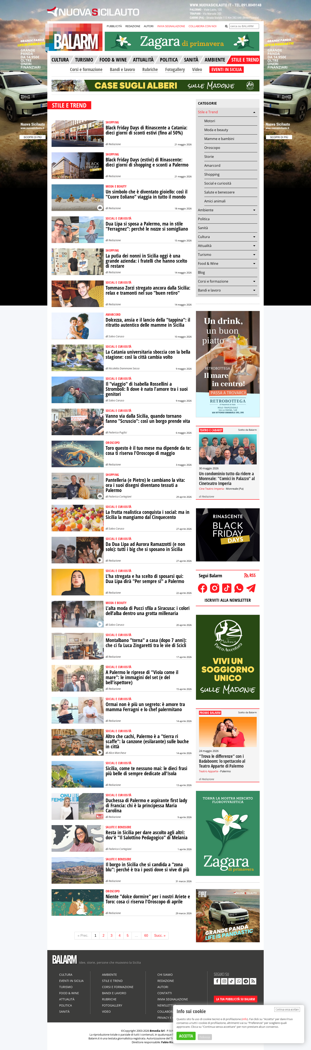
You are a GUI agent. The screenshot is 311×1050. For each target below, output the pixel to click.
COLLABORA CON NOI (203, 26)
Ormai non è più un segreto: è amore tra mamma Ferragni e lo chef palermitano (145, 707)
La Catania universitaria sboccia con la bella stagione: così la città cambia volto (148, 354)
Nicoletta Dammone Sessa (124, 368)
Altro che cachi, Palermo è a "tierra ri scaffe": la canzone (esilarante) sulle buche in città (147, 741)
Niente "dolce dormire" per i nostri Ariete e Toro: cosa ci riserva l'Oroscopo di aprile (148, 899)
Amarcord (212, 165)
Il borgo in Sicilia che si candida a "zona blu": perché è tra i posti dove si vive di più (147, 867)
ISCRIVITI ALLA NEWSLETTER (228, 600)
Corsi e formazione (86, 69)
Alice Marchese (117, 753)
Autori (162, 987)
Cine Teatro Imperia (211, 489)
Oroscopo (212, 147)
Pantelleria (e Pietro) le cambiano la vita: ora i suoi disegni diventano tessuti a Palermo (145, 485)
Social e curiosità (217, 183)
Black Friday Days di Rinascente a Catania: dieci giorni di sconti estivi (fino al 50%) (146, 130)
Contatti (164, 993)
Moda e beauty (216, 130)
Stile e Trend (208, 112)
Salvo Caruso (116, 336)
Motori (209, 121)
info (244, 1019)
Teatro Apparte (208, 771)
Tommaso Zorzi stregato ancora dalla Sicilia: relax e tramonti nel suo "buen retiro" (148, 290)
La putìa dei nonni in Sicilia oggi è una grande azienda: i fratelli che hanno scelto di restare (146, 260)
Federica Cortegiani (120, 496)
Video (197, 69)
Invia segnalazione (172, 999)
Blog (201, 272)
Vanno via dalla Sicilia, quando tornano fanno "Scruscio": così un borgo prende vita (148, 418)
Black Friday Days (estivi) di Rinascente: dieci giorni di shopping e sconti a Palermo (147, 162)
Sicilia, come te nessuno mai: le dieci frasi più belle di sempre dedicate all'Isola (146, 771)
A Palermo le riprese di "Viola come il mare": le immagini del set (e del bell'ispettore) (142, 677)
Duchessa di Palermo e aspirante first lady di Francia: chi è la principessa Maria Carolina (146, 805)
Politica (204, 219)
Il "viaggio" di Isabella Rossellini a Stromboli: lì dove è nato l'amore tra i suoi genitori (147, 389)
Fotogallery (175, 69)
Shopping (212, 174)
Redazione (115, 144)
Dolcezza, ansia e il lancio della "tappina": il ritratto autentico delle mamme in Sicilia (148, 322)
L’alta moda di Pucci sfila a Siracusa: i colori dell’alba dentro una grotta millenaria (148, 611)
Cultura (204, 236)
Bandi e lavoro (122, 69)
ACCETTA (186, 1036)
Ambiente (205, 210)
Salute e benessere (219, 192)
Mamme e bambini (219, 138)
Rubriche (150, 69)
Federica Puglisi (118, 432)
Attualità (205, 245)
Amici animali (215, 201)
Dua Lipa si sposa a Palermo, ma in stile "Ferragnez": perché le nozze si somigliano (147, 226)
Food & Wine (208, 263)
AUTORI (149, 26)
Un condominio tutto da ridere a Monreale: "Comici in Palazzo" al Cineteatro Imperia (227, 478)
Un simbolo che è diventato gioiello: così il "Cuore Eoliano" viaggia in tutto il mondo (146, 194)
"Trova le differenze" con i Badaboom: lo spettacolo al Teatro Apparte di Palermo (222, 761)
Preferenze (204, 1037)
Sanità (203, 228)
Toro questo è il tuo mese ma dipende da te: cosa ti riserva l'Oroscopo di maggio (148, 450)
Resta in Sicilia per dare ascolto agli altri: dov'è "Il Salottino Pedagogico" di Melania (147, 835)
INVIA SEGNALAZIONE (171, 26)
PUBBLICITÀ (114, 26)
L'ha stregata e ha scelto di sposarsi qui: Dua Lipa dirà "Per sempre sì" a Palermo (145, 579)
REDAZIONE (132, 26)
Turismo (204, 254)
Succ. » (159, 935)
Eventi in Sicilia (71, 981)
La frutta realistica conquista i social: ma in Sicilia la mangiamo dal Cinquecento (147, 514)
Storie (209, 156)
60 (146, 935)
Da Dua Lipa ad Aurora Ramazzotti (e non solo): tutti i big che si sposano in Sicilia (145, 546)
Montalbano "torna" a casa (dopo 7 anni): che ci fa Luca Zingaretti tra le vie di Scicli (146, 643)
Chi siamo (165, 975)
